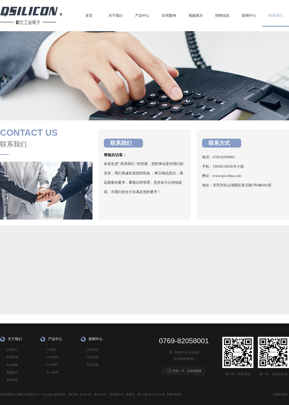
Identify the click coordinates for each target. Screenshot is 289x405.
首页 (88, 15)
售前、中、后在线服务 (187, 370)
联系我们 (276, 15)
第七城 (73, 394)
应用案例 (169, 15)
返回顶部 (280, 394)
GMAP (85, 394)
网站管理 (174, 394)
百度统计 (116, 394)
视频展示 (196, 15)
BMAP (100, 394)
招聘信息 (222, 15)
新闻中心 (249, 15)
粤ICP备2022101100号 (151, 394)
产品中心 (142, 15)
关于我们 (115, 15)
